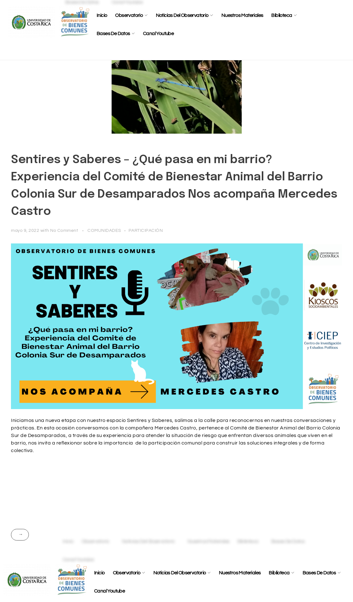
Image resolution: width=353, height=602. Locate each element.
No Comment (64, 230)
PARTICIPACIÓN (146, 230)
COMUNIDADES (104, 230)
